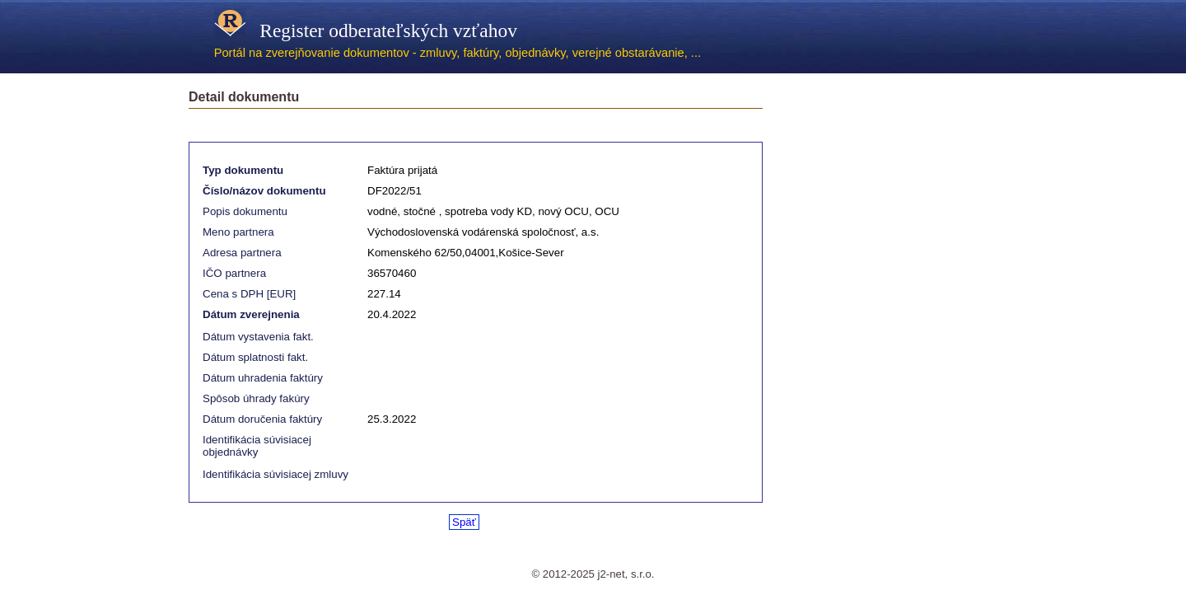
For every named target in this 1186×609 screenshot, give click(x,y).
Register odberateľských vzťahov (365, 30)
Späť (464, 522)
